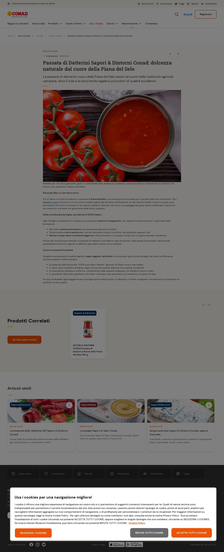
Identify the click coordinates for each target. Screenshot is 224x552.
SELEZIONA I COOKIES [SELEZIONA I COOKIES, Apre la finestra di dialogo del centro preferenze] (33, 533)
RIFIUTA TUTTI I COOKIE (149, 532)
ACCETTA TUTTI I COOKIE (192, 532)
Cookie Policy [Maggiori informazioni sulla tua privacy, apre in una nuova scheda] (137, 523)
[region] (113, 514)
